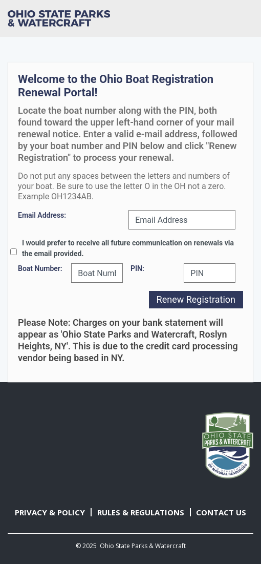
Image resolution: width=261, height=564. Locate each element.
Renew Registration (196, 299)
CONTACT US (221, 512)
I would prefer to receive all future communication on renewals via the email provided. (128, 248)
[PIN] (209, 273)
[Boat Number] (97, 273)
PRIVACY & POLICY (50, 512)
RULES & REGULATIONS (140, 512)
